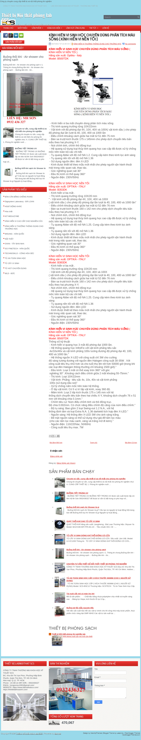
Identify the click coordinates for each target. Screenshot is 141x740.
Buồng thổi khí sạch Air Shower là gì (83, 507)
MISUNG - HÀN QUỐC (14, 234)
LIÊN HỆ (105, 28)
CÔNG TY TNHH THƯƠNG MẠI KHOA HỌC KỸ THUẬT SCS (25, 6)
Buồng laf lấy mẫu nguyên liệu (80, 608)
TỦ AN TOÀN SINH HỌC (15, 258)
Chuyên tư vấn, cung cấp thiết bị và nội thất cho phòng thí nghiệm (96, 479)
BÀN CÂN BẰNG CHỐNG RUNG (19, 197)
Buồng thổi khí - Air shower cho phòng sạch (23, 58)
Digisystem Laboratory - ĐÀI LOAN (19, 201)
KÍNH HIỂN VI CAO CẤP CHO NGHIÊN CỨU (24, 221)
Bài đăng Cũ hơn (131, 442)
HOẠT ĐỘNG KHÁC (13, 206)
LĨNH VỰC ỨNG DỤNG (75, 28)
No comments (130, 44)
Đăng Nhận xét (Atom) (66, 463)
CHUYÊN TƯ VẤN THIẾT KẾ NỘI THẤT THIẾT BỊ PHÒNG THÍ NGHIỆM (97, 564)
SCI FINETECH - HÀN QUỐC (17, 248)
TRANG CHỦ (8, 28)
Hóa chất (8, 211)
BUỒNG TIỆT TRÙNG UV (26, 148)
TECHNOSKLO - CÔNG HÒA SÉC (19, 253)
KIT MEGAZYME (12, 216)
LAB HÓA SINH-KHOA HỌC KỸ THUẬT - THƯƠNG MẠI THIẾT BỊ (74, 6)
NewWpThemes (96, 733)
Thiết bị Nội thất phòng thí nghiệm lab (68, 634)
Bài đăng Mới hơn (56, 442)
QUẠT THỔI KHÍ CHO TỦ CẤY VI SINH (83, 521)
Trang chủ (93, 442)
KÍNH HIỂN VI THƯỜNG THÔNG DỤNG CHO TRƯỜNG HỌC (97, 44)
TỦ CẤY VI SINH (12, 263)
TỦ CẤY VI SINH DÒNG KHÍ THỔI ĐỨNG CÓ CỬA (88, 535)
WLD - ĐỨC (10, 273)
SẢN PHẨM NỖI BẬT (14, 42)
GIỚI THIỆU (22, 28)
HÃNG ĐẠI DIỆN (55, 27)
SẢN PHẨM (38, 27)
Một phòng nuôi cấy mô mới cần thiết (77, 636)
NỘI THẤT (9, 239)
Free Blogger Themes (132, 733)
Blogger (58, 733)
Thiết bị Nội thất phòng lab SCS (27, 17)
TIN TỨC (94, 27)
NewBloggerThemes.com (131, 735)
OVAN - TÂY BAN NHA (14, 244)
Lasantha (120, 733)
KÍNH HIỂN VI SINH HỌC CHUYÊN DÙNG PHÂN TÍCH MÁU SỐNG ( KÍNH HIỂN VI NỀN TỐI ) (92, 37)
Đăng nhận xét (56, 456)
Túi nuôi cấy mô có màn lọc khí (80, 594)
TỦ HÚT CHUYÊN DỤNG (16, 268)
